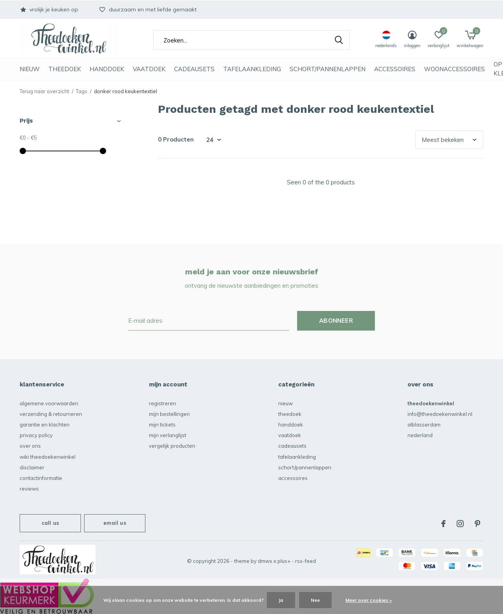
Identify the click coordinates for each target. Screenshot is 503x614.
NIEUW (30, 69)
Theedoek (64, 69)
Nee (315, 600)
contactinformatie (41, 478)
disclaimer (32, 467)
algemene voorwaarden (49, 403)
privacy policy (36, 435)
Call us (50, 523)
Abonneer (336, 320)
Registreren (162, 403)
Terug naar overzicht (44, 91)
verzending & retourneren (51, 414)
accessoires (394, 69)
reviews (29, 488)
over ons (30, 446)
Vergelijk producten (172, 446)
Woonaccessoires (454, 69)
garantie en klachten (45, 424)
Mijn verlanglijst (167, 435)
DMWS (265, 561)
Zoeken (339, 40)
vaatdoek (149, 69)
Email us (114, 523)
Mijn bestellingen (169, 414)
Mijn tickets (162, 424)
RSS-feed (305, 561)
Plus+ (283, 561)
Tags (81, 91)
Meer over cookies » (368, 600)
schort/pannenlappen (327, 69)
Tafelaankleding (252, 69)
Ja (281, 600)
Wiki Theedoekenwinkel (47, 457)
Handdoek (107, 69)
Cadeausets (194, 69)
